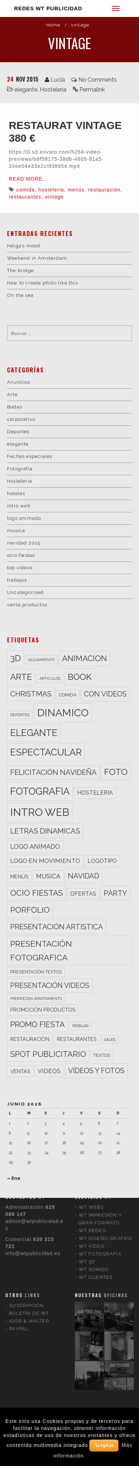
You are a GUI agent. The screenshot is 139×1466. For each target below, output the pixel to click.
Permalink (92, 89)
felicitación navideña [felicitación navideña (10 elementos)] (53, 772)
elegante (25, 89)
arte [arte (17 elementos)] (21, 677)
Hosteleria (53, 89)
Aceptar (103, 1445)
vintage (54, 197)
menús (76, 190)
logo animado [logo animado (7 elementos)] (35, 846)
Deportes (18, 431)
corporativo (21, 419)
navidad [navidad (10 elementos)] (83, 876)
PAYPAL (18, 1237)
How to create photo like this (42, 282)
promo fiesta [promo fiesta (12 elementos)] (37, 1024)
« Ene (13, 1178)
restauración (104, 190)
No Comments (97, 79)
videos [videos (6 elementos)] (49, 1071)
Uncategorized (25, 592)
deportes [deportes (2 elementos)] (20, 715)
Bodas (14, 407)
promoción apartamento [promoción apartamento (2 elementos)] (36, 998)
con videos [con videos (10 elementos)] (105, 694)
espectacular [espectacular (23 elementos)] (45, 752)
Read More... (28, 179)
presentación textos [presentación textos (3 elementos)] (36, 972)
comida (25, 190)
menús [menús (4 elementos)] (19, 876)
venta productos (27, 604)
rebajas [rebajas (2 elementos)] (80, 1026)
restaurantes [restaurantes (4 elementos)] (77, 1039)
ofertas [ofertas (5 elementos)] (83, 893)
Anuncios (18, 382)
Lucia (58, 79)
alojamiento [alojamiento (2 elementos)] (41, 660)
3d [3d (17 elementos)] (15, 658)
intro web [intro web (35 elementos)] (39, 812)
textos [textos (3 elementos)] (101, 1055)
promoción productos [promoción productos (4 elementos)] (42, 1010)
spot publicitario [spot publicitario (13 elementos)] (48, 1054)
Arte (12, 394)
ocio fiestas (21, 555)
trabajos (17, 580)
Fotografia (19, 468)
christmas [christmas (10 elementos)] (31, 694)
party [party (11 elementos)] (115, 893)
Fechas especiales (29, 456)
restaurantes (25, 197)
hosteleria (51, 190)
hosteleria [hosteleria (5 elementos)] (95, 792)
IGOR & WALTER (29, 1229)
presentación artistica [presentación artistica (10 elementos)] (56, 927)
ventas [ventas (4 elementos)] (20, 1071)
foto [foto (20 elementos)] (116, 771)
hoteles (16, 493)
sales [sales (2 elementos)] (109, 1039)
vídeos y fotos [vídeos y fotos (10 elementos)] (96, 1070)
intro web (19, 505)
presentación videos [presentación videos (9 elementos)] (49, 986)
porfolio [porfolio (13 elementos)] (30, 909)
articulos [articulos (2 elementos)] (50, 678)
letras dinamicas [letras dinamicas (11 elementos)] (45, 830)
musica (16, 530)
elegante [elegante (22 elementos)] (34, 733)
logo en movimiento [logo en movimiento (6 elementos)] (45, 860)
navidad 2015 (23, 543)
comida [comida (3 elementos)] (68, 694)
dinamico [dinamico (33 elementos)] (63, 713)
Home (53, 25)
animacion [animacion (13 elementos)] (84, 658)
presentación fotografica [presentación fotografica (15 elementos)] (41, 950)
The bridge (20, 270)
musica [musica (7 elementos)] (48, 876)
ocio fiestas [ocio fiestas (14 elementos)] (36, 892)
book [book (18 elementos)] (80, 677)
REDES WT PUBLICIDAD (48, 8)
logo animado (24, 518)
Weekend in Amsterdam (37, 258)
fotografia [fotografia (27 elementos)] (40, 791)
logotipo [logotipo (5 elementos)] (102, 861)
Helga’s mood (23, 245)
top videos (19, 567)
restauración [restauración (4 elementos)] (29, 1039)
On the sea (20, 295)
